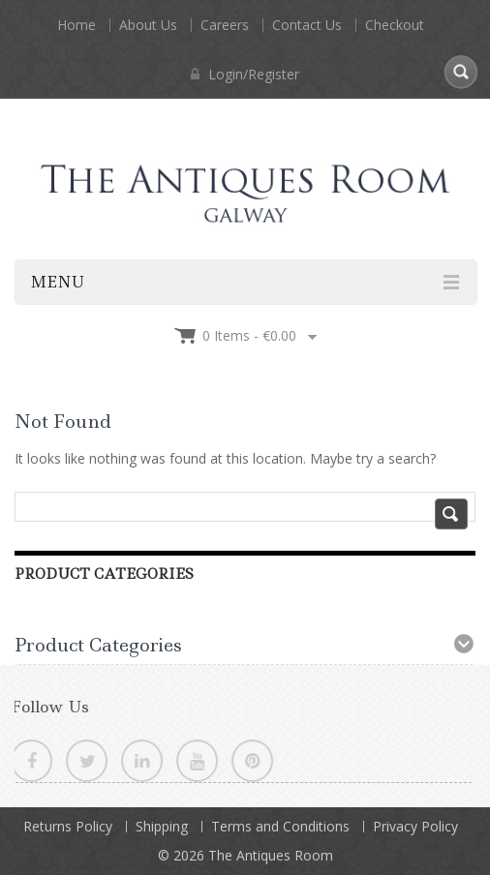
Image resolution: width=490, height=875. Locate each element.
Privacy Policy (415, 826)
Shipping (162, 826)
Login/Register (245, 74)
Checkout (394, 24)
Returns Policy (67, 826)
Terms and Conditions (280, 826)
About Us (148, 24)
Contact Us (307, 24)
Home (76, 24)
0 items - (249, 335)
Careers (224, 24)
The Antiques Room (270, 855)
